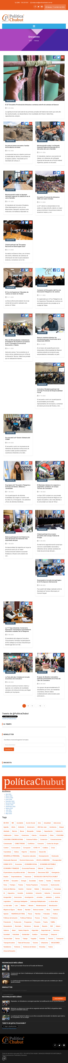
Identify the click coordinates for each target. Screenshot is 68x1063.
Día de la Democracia (27, 860)
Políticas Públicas (26, 918)
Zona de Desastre (9, 951)
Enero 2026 (9, 799)
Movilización (53, 905)
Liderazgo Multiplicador (38, 901)
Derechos (33, 852)
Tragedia (33, 938)
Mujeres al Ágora (9, 910)
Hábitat (36, 889)
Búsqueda (30, 831)
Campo (38, 831)
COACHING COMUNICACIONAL (13, 839)
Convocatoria (15, 848)
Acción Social (30, 823)
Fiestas (20, 885)
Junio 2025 (9, 812)
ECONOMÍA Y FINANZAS (11, 868)
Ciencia (34, 835)
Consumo (40, 843)
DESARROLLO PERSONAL (12, 856)
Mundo (20, 910)
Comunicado (8, 843)
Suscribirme (9, 749)
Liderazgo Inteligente (20, 901)
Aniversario (31, 827)
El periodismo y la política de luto (14, 872)
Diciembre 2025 (10, 801)
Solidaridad (25, 934)
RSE (51, 926)
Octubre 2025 (9, 805)
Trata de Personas (24, 943)
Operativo (56, 910)
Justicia (57, 897)
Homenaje (57, 889)
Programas (28, 922)
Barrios (14, 831)
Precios (37, 918)
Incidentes (29, 893)
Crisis (53, 848)
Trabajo (25, 938)
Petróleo (38, 914)
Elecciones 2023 (43, 872)
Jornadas (39, 897)
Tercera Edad (8, 938)
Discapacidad (57, 860)
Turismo (35, 943)
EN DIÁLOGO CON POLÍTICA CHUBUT (46, 876)
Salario (58, 926)
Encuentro (10, 101)
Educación (49, 868)
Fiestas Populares (32, 885)
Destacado (55, 856)
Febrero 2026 (9, 797)
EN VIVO (6, 823)
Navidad (27, 910)
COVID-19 (36, 848)
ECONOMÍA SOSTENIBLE (48, 864)
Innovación (56, 893)
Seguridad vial (45, 930)
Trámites (42, 938)
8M (13, 823)
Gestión (20, 889)
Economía (18, 864)
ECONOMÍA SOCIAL (31, 864)
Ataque (61, 827)
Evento (41, 881)
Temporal (54, 934)
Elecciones (31, 872)
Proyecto (37, 922)
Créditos (45, 848)
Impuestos (11, 893)
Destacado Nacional (10, 860)
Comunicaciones (55, 839)
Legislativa (7, 901)
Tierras (17, 938)
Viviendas (42, 947)
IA (4, 893)
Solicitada (16, 934)
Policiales (46, 914)
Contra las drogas (53, 843)
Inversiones (18, 897)
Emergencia (55, 872)
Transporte (59, 938)
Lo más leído (8, 905)
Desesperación (44, 856)
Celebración (7, 835)
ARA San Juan (42, 827)
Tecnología (44, 934)
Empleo (6, 876)
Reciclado (18, 926)
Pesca (30, 914)
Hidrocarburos (46, 889)
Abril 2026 (8, 794)
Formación (44, 885)
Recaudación (8, 926)
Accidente (20, 823)
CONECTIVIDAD (20, 843)
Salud (13, 930)
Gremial (28, 889)
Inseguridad (7, 897)
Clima (51, 835)
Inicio (30, 40)
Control (6, 848)
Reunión (44, 926)
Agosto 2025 (9, 808)
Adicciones (57, 823)
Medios (23, 905)
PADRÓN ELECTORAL (18, 914)
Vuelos (50, 947)
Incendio (20, 893)
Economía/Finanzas (28, 868)
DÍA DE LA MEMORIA (43, 860)
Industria (47, 893)
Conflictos (31, 843)
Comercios (43, 839)
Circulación (43, 835)
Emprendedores (16, 876)
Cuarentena (7, 852)
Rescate (36, 926)
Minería (31, 905)
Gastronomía (55, 885)
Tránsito (50, 938)
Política (55, 914)
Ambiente (21, 827)
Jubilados (49, 897)
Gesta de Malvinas (9, 889)
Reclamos (27, 926)
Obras (48, 910)
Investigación (29, 897)
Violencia (17, 947)
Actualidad (47, 823)
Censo (16, 835)
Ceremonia (25, 835)
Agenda (6, 827)
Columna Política (31, 839)
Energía (23, 881)
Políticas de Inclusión (10, 918)
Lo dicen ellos (53, 901)
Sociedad (7, 934)
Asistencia (52, 827)
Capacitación (48, 831)
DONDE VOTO (8, 864)
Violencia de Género (29, 947)
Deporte (24, 852)
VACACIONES (55, 943)
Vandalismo (7, 947)
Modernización (41, 905)
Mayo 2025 (9, 813)
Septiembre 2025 (10, 806)
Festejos (12, 885)
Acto (39, 823)
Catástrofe (59, 831)
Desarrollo (42, 852)
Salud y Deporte (23, 930)
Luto (16, 905)
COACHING (59, 835)
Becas (22, 831)
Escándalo (32, 881)
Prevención (7, 922)
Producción (17, 922)
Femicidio (57, 881)
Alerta (13, 827)
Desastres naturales (29, 856)
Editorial (40, 868)
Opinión (6, 914)
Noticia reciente (38, 910)
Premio (45, 918)
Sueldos (35, 934)
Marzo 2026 (9, 796)
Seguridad (35, 930)
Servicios (56, 930)
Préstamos (54, 918)
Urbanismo (44, 943)
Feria (5, 885)
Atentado (6, 831)
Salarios (6, 930)
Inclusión (39, 893)
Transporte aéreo (9, 943)
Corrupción (26, 848)
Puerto (45, 922)
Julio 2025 (8, 810)
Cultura (16, 852)
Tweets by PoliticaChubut (9, 718)
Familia (48, 881)
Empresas (28, 876)
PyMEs (53, 922)
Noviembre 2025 (10, 803)
